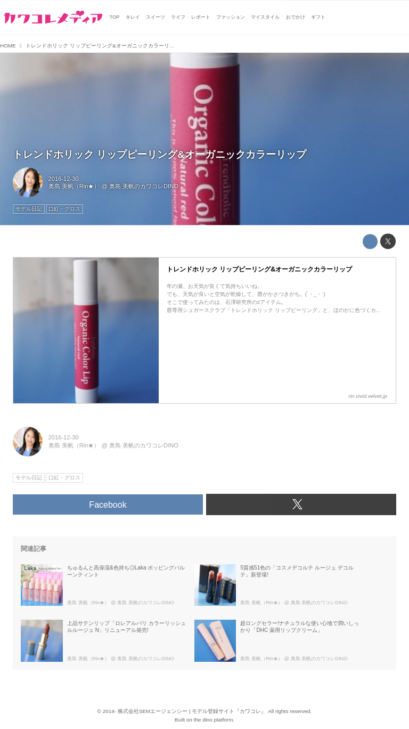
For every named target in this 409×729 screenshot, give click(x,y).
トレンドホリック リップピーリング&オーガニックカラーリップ (159, 154)
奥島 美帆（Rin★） (74, 186)
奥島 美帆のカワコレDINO (143, 186)
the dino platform (213, 720)
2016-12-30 (63, 178)
